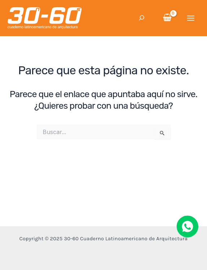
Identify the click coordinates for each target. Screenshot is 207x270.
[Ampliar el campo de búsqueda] (141, 18)
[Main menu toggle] (191, 18)
